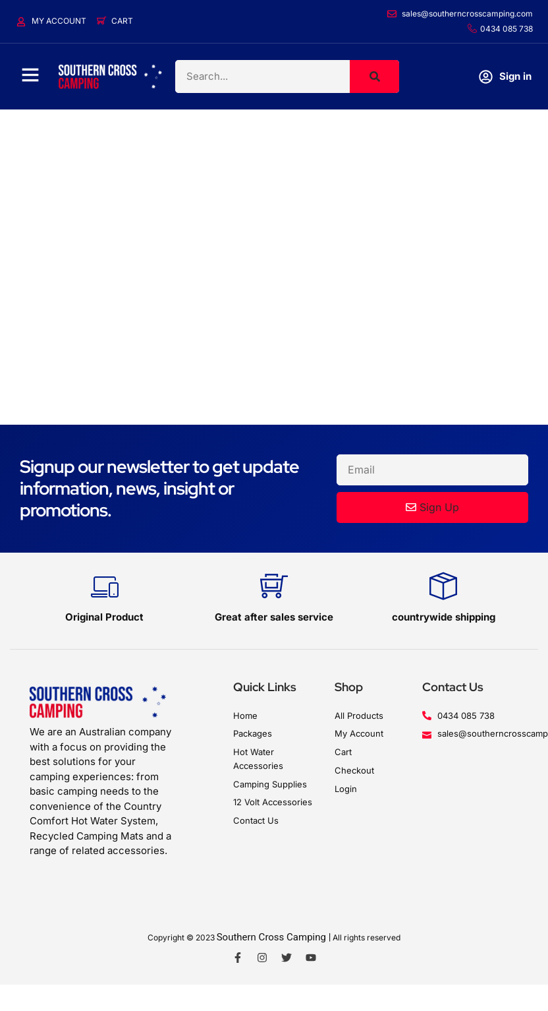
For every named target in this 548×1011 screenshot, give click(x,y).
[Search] (374, 76)
